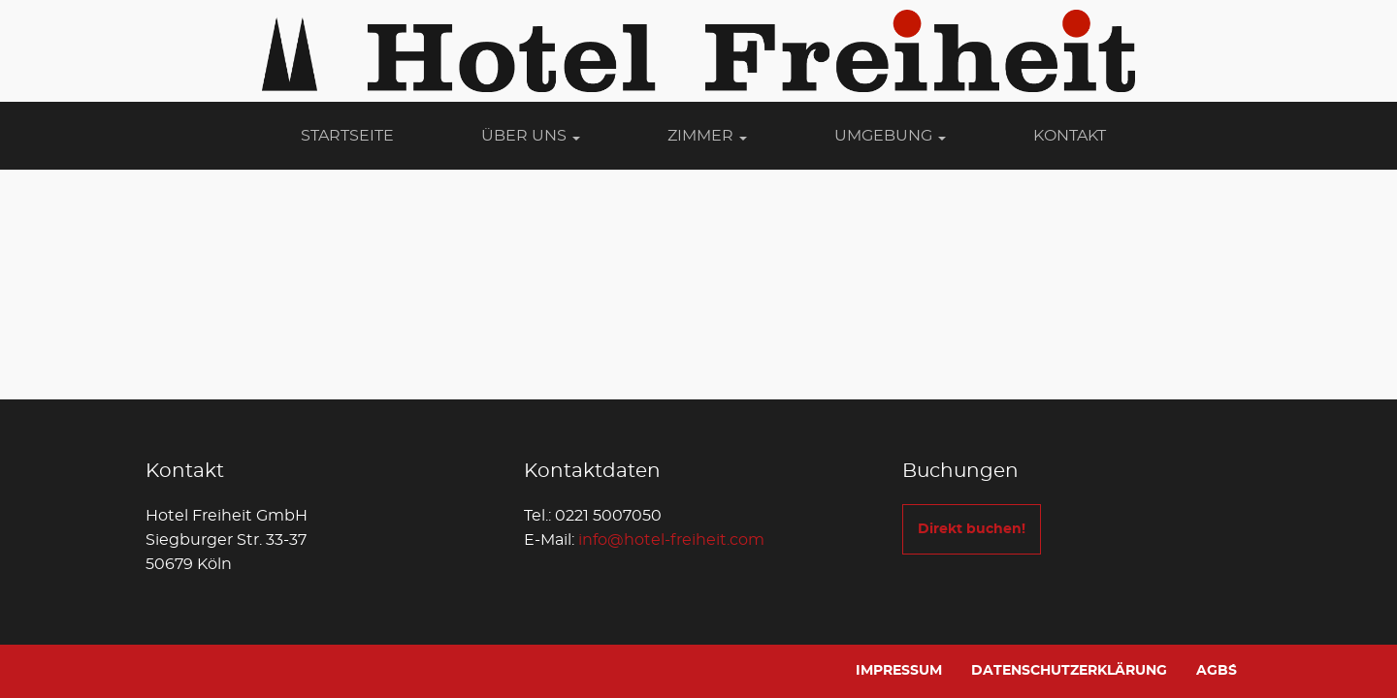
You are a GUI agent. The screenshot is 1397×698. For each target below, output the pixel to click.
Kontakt (1069, 135)
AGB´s (1216, 671)
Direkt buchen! (971, 529)
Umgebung (890, 135)
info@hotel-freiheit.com (671, 540)
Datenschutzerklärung (1069, 671)
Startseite (347, 135)
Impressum (899, 671)
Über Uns (530, 135)
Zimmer (707, 135)
